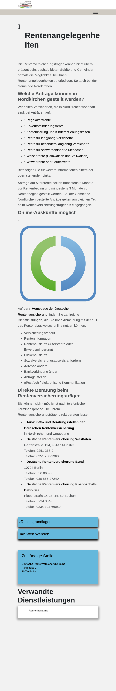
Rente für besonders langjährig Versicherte (58, 144)
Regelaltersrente (39, 120)
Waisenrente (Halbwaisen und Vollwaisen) (57, 156)
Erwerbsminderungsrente (45, 126)
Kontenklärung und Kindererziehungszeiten (58, 132)
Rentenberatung (38, 610)
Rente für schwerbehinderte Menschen (55, 150)
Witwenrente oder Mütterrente (48, 162)
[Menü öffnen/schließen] (95, 12)
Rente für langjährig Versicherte (50, 138)
